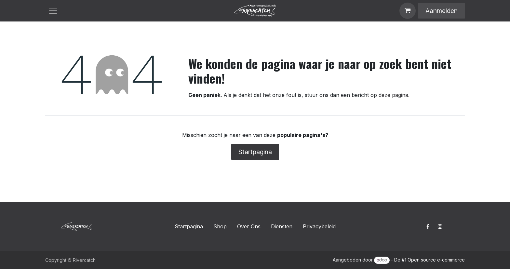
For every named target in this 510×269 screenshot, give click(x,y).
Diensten (281, 226)
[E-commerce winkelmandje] (407, 11)
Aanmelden (441, 11)
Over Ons (249, 226)
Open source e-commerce (436, 259)
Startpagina (255, 152)
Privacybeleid (319, 226)
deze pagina (393, 95)
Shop (220, 226)
